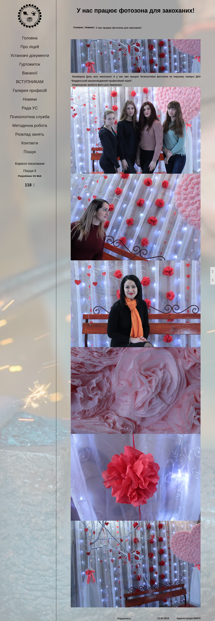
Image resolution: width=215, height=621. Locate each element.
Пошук (30, 151)
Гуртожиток (29, 64)
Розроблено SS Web (29, 176)
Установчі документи (29, 55)
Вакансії (29, 73)
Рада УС (30, 108)
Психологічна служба (30, 116)
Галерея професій (30, 90)
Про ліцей (29, 46)
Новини (30, 99)
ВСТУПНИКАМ (29, 81)
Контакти (29, 143)
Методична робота (29, 125)
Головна (29, 38)
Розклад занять (29, 134)
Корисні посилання (30, 163)
